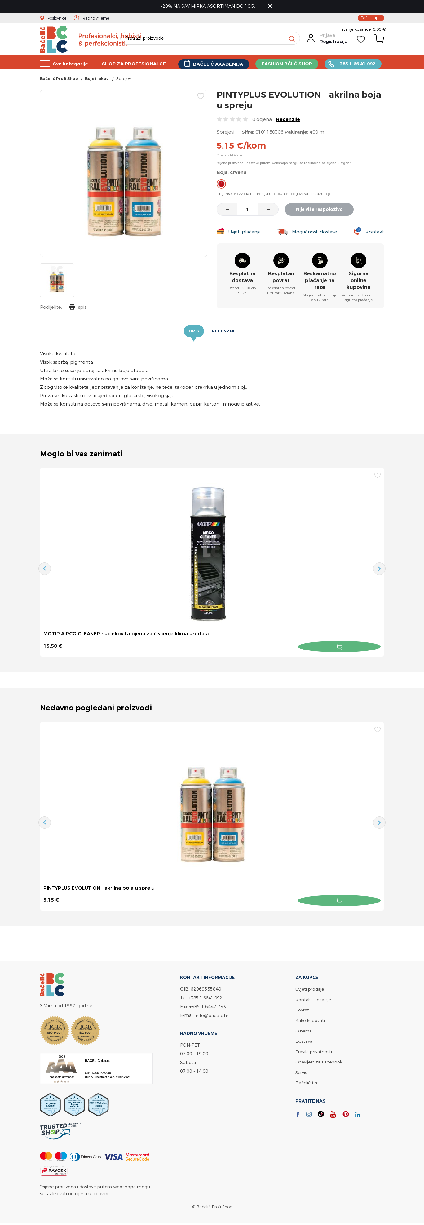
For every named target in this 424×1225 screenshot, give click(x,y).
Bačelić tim (307, 1082)
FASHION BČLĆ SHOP (288, 64)
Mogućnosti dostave (315, 233)
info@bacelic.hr (212, 1016)
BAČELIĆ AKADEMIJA (219, 64)
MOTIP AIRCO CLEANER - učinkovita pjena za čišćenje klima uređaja (128, 635)
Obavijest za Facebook (319, 1062)
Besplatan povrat (281, 279)
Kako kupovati (310, 1021)
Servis (301, 1072)
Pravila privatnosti (314, 1051)
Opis (193, 333)
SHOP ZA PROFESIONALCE (134, 64)
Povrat (302, 1011)
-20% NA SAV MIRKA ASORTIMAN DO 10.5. (209, 6)
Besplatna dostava (242, 279)
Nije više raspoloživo (320, 211)
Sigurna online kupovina (358, 282)
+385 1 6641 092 (207, 999)
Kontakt (374, 233)
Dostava (304, 1041)
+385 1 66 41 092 (357, 64)
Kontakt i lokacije (313, 1000)
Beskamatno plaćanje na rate (319, 282)
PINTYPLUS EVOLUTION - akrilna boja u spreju (100, 889)
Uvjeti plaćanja (244, 233)
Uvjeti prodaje (309, 990)
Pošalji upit (370, 18)
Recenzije (288, 121)
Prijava (327, 38)
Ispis (77, 309)
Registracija (333, 44)
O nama (304, 1031)
